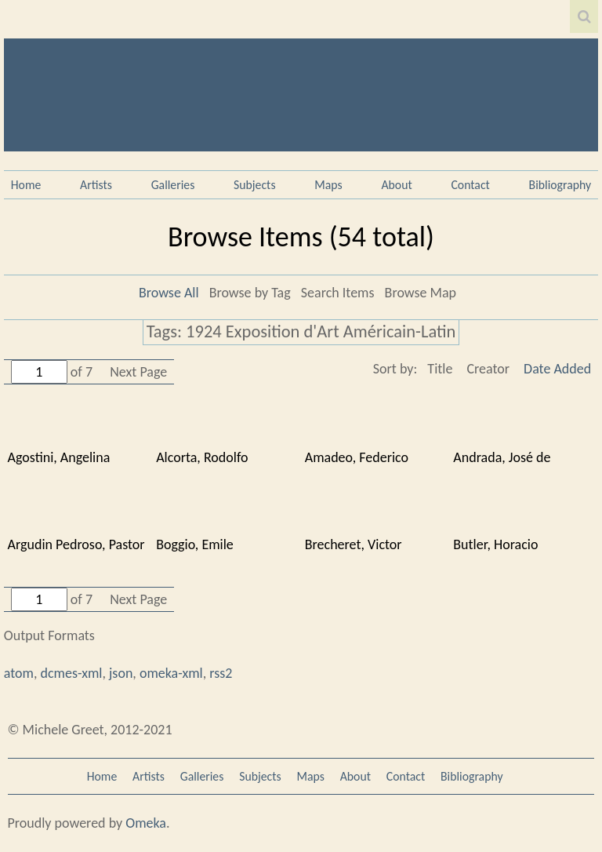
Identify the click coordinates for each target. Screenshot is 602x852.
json (120, 673)
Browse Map (420, 292)
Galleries (173, 184)
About (396, 184)
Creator (488, 368)
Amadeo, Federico (356, 457)
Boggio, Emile (195, 544)
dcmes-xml (72, 673)
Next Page (138, 371)
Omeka (145, 823)
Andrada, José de (501, 457)
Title (439, 368)
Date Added (557, 368)
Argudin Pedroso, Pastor (76, 544)
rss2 (220, 673)
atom (19, 673)
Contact (470, 184)
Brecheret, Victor (353, 544)
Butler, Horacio (495, 544)
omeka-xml (171, 673)
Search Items (338, 292)
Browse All (169, 292)
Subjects (255, 184)
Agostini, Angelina (59, 457)
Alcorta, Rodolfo (202, 457)
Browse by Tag (250, 292)
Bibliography (560, 184)
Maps (328, 184)
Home (26, 184)
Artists (96, 184)
